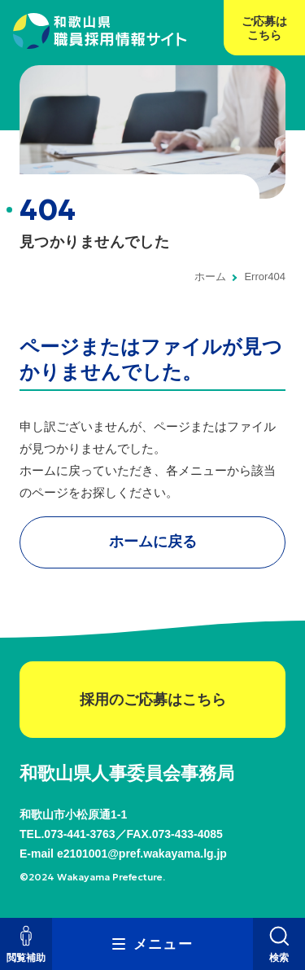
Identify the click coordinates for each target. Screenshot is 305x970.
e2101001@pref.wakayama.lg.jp (142, 853)
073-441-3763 (79, 834)
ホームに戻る (153, 541)
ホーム (210, 276)
